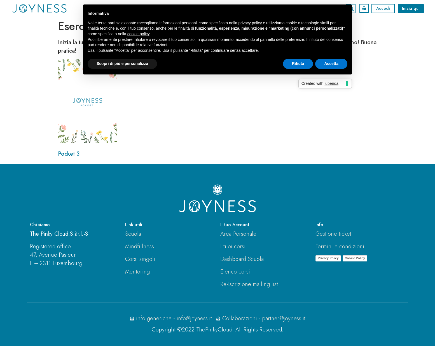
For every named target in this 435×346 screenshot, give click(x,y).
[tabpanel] (217, 98)
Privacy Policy (328, 258)
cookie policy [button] (138, 34)
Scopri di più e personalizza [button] (122, 63)
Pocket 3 (68, 154)
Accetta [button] (331, 63)
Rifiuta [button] (298, 63)
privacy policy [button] (250, 23)
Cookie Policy (355, 258)
